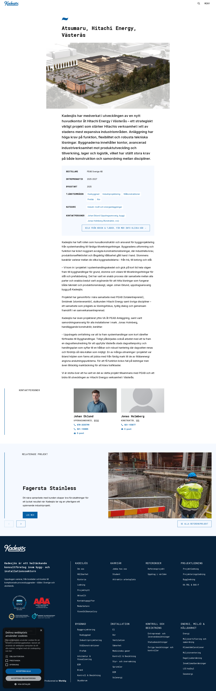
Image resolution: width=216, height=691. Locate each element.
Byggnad (80, 623)
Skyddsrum (82, 680)
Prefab (91, 199)
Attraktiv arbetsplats (124, 579)
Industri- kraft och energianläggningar (105, 207)
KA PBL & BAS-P (191, 584)
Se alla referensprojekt (194, 523)
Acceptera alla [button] (23, 671)
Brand (80, 670)
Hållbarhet (82, 574)
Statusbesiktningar (158, 642)
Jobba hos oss (120, 569)
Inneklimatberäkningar (194, 663)
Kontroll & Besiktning (89, 675)
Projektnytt (83, 590)
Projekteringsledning (194, 574)
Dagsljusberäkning (192, 658)
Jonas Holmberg (132, 416)
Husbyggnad (93, 194)
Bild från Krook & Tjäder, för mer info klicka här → (115, 228)
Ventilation (119, 640)
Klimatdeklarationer (193, 647)
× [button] (41, 630)
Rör (98, 199)
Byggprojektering (86, 629)
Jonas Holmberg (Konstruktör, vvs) (103, 221)
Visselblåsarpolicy (87, 611)
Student (116, 574)
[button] (23, 684)
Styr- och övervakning (124, 661)
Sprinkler (117, 666)
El (114, 629)
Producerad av (55, 681)
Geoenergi (188, 674)
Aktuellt (81, 595)
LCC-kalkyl (188, 668)
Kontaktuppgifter (86, 600)
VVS (137, 420)
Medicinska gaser (121, 651)
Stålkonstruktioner (132, 194)
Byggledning (189, 579)
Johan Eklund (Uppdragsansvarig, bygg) (106, 215)
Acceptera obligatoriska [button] (23, 678)
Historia (81, 579)
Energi (186, 633)
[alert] (23, 658)
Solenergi (117, 677)
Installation (119, 623)
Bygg (96, 420)
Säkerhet (117, 645)
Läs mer (31, 516)
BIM (79, 664)
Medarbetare (83, 606)
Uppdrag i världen (157, 574)
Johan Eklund (83, 416)
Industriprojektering (111, 194)
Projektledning (191, 563)
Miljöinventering (192, 652)
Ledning (81, 584)
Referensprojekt (156, 569)
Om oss (80, 569)
